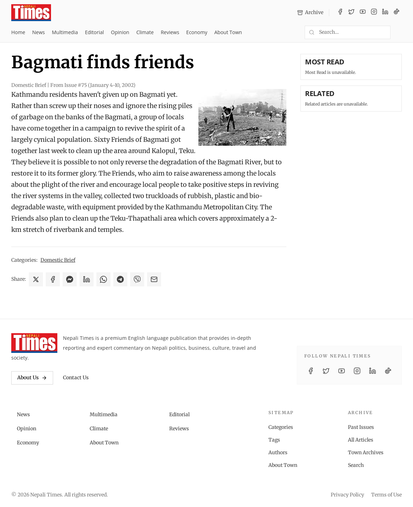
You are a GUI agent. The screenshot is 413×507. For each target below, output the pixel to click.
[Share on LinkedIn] (87, 279)
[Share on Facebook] (53, 279)
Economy (196, 32)
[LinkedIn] (385, 12)
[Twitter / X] (351, 12)
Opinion (120, 32)
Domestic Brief (57, 260)
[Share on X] (36, 279)
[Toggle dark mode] (399, 32)
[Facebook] (340, 12)
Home (18, 32)
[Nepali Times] (34, 343)
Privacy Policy (347, 495)
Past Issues (361, 427)
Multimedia (65, 32)
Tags (274, 440)
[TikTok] (396, 12)
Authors (277, 452)
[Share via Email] (154, 279)
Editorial (94, 32)
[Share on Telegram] (120, 279)
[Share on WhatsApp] (103, 279)
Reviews (170, 32)
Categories (280, 427)
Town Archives (365, 452)
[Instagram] (374, 12)
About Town (228, 32)
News (38, 32)
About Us (32, 377)
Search (356, 465)
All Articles (360, 440)
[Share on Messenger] (70, 279)
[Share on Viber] (137, 279)
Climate (144, 32)
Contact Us (76, 377)
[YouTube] (362, 12)
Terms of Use (386, 495)
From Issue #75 (92, 85)
